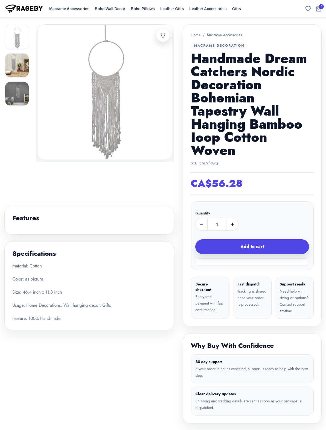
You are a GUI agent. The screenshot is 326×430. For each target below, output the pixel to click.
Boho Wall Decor (110, 9)
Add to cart (252, 246)
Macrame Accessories (69, 9)
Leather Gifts (172, 9)
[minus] (202, 224)
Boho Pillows (143, 9)
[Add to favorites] (163, 35)
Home (195, 35)
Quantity (202, 213)
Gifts (236, 9)
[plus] (232, 224)
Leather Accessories (207, 9)
